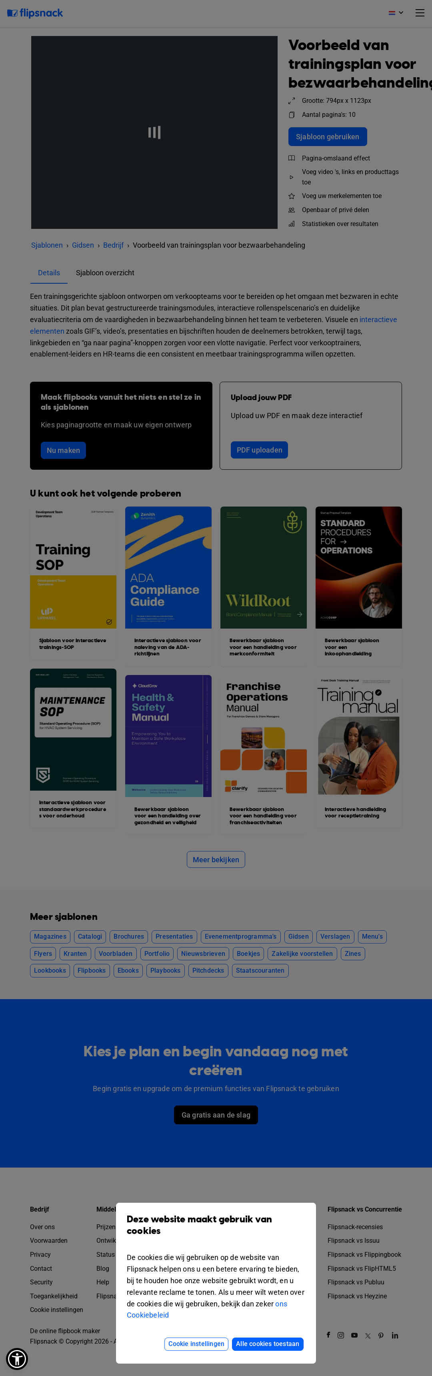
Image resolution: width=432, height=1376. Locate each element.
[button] (17, 1359)
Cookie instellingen (196, 1344)
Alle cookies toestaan (267, 1344)
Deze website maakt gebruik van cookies (216, 1231)
